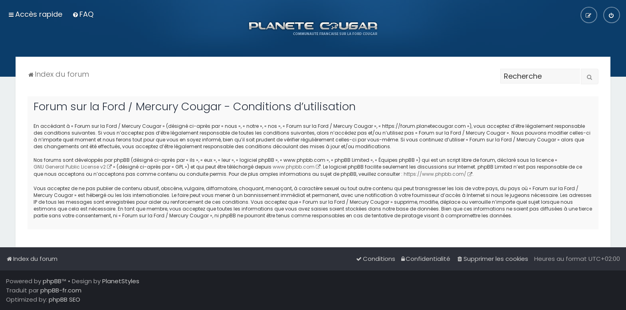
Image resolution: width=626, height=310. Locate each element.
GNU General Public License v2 (70, 166)
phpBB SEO (64, 299)
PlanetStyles (120, 281)
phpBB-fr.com (60, 290)
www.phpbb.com (294, 166)
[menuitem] (82, 14)
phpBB (52, 281)
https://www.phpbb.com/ (435, 174)
